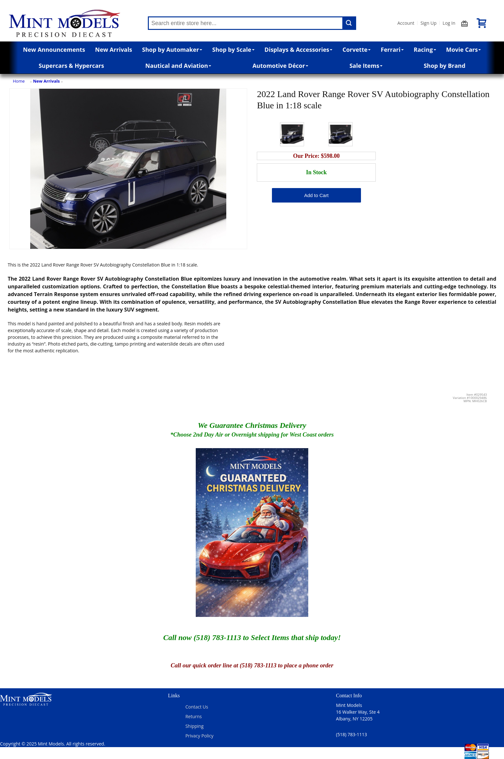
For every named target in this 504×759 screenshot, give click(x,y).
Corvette (356, 49)
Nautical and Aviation (178, 65)
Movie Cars (463, 49)
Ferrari (392, 49)
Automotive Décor (280, 65)
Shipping (194, 726)
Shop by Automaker (172, 49)
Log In (449, 23)
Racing (425, 49)
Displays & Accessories (298, 49)
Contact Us (196, 707)
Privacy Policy (199, 736)
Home (19, 81)
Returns (193, 716)
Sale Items (365, 65)
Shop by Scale (233, 49)
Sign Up (428, 23)
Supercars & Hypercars (71, 65)
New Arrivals (113, 49)
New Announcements (54, 49)
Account (405, 23)
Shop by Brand (444, 65)
